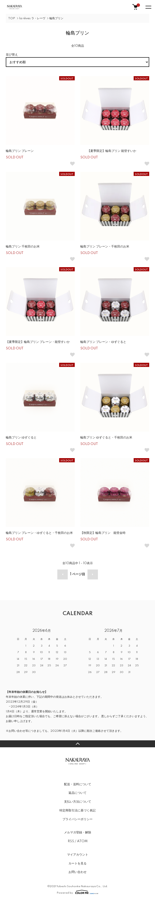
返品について (77, 793)
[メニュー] (148, 7)
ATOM (82, 841)
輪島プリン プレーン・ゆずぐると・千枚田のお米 (39, 533)
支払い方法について (77, 801)
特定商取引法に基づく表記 (77, 810)
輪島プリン (56, 18)
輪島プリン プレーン (20, 151)
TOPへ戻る (77, 743)
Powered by (77, 892)
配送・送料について (77, 784)
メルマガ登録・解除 (77, 832)
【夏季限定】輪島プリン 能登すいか (108, 151)
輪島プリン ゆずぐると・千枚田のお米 (106, 437)
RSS (71, 841)
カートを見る (77, 863)
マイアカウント (77, 854)
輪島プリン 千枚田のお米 (23, 246)
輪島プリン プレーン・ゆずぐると (103, 342)
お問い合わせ (77, 872)
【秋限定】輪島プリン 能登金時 (103, 533)
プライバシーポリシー (77, 819)
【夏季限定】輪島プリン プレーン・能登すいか (38, 342)
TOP (11, 18)
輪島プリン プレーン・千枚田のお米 (104, 246)
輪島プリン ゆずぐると (21, 437)
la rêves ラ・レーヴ (32, 18)
